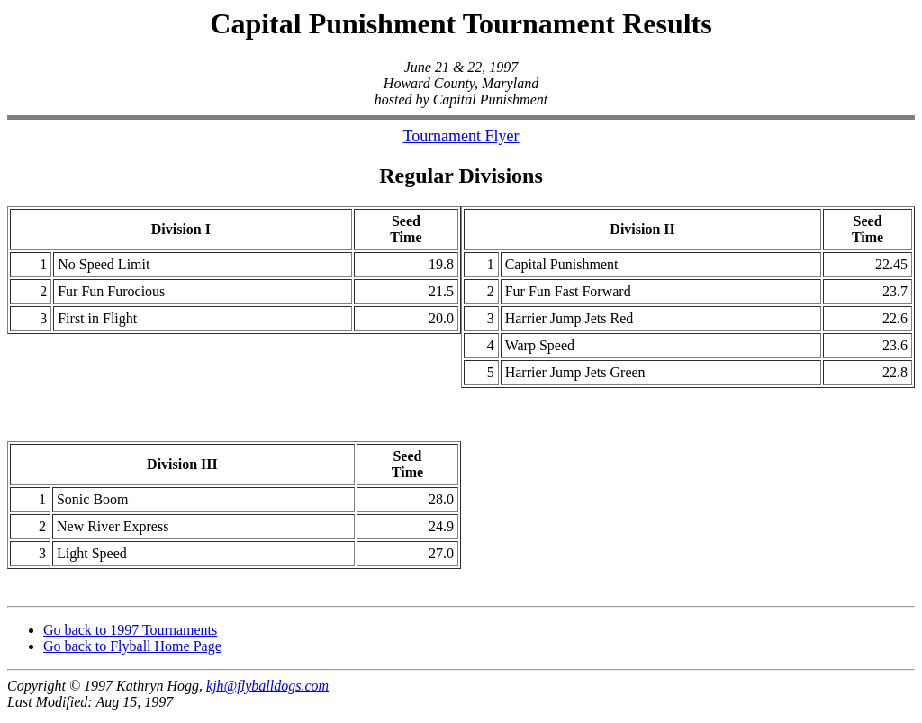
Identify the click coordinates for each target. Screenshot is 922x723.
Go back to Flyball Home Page (132, 651)
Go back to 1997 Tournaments (130, 635)
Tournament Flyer (460, 136)
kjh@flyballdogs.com (267, 691)
